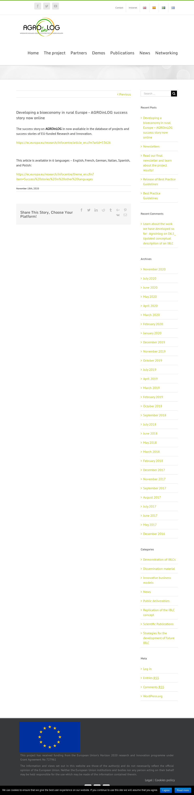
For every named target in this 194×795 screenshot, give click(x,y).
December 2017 (154, 470)
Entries (151, 678)
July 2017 (149, 506)
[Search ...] (156, 93)
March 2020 (151, 315)
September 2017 (154, 488)
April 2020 (150, 306)
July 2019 (149, 370)
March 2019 (151, 388)
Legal (148, 780)
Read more (183, 790)
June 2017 (150, 515)
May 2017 (150, 525)
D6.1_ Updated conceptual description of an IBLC (159, 238)
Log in (147, 669)
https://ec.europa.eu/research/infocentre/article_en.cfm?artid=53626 (63, 142)
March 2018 (151, 452)
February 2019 (153, 397)
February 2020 (153, 324)
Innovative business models (157, 580)
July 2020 (149, 278)
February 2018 (153, 461)
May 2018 (150, 442)
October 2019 (152, 360)
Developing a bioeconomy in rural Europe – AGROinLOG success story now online (158, 127)
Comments (153, 687)
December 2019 (154, 342)
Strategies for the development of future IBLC (158, 638)
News (147, 592)
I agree (166, 790)
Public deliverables (156, 601)
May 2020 (150, 297)
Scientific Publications (158, 624)
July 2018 (149, 424)
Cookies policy (165, 780)
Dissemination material (159, 569)
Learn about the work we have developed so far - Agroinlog (158, 229)
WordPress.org (153, 696)
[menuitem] (119, 7)
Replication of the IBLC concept (158, 612)
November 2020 (154, 269)
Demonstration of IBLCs (159, 559)
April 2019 (150, 379)
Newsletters (151, 146)
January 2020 (152, 333)
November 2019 (154, 351)
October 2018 (152, 406)
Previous (125, 94)
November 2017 (154, 479)
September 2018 (154, 415)
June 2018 (150, 433)
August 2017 (152, 497)
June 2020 (150, 287)
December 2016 (154, 534)
